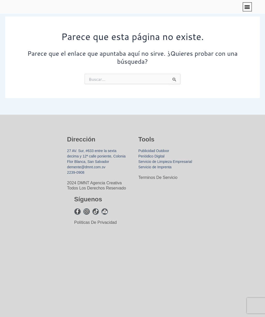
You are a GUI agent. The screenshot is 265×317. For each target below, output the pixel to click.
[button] (247, 6)
